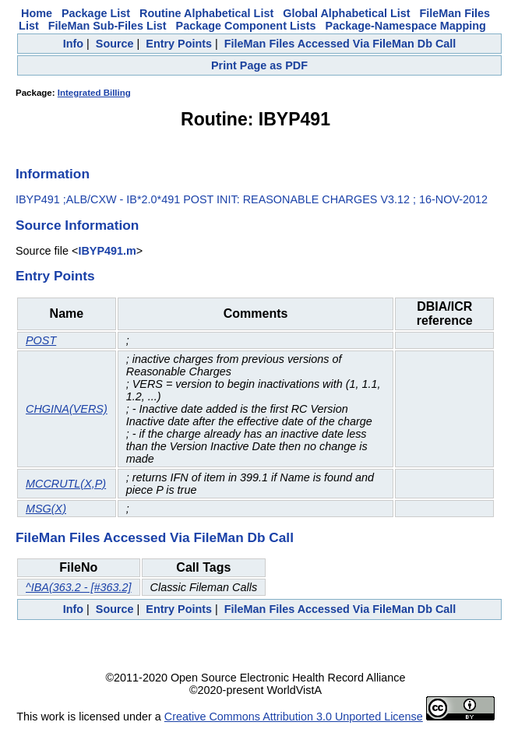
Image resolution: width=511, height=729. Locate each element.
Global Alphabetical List (346, 13)
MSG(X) (46, 508)
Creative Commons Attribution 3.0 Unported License (293, 716)
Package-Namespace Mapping (406, 25)
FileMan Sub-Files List (107, 25)
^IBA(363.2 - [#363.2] (79, 587)
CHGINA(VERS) (66, 409)
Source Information (77, 225)
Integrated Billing (94, 92)
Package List (96, 13)
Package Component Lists (246, 25)
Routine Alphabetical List (206, 13)
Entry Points (179, 43)
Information (53, 173)
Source (115, 43)
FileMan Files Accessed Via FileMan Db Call (340, 43)
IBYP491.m (107, 251)
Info (73, 43)
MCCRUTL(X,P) (66, 483)
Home (36, 13)
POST (41, 340)
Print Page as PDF (259, 65)
